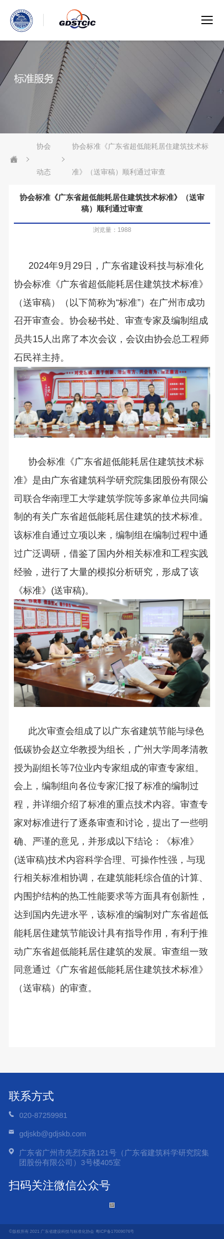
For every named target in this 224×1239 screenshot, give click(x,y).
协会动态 (43, 159)
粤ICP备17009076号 (115, 1231)
